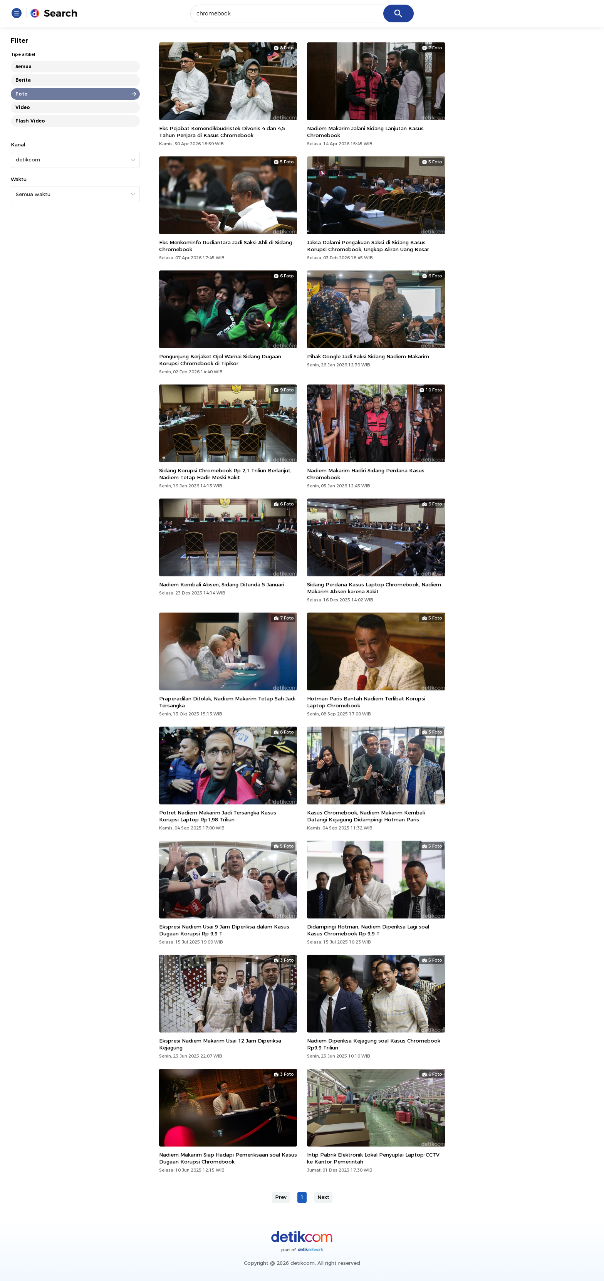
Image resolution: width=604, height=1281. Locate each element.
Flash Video (30, 121)
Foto (21, 94)
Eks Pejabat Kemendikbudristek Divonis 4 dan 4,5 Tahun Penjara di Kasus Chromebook (222, 131)
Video (22, 107)
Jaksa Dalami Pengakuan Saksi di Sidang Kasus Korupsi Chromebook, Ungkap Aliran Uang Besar (368, 245)
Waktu (19, 179)
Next (323, 1197)
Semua (23, 66)
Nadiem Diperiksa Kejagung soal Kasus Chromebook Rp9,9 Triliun (373, 1044)
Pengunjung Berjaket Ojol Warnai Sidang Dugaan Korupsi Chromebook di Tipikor (220, 359)
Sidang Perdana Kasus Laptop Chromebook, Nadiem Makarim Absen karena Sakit (374, 587)
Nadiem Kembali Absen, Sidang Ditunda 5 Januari (221, 584)
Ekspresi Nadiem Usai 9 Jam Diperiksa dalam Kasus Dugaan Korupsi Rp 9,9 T (224, 930)
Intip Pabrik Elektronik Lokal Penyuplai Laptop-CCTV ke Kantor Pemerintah (373, 1158)
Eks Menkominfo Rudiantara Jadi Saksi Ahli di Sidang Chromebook (225, 245)
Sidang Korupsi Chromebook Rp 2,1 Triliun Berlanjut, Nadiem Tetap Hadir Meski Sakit (225, 473)
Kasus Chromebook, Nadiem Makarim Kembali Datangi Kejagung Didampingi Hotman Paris (366, 816)
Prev (281, 1197)
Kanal (18, 144)
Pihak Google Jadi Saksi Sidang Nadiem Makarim (368, 356)
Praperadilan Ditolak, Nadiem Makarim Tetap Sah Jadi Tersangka (227, 701)
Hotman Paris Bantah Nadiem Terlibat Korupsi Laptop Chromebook (366, 701)
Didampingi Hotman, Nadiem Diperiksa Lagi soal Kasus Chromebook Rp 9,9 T (368, 930)
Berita (23, 80)
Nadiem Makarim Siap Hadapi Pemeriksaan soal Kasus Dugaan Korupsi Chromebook (228, 1158)
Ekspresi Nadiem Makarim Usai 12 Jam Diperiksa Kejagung (220, 1044)
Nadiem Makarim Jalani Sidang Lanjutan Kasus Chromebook (365, 131)
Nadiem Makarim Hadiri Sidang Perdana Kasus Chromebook (365, 473)
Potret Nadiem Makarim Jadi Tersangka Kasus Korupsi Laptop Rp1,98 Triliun (217, 816)
